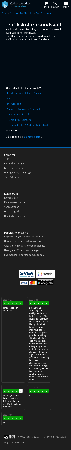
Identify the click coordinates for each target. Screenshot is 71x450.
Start (4, 13)
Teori (7, 158)
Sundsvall (46, 13)
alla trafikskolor (32, 136)
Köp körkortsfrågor (14, 163)
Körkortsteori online (14, 202)
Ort (37, 13)
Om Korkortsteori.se (14, 215)
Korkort (13, 13)
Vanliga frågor (11, 206)
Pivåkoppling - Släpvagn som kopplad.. (24, 254)
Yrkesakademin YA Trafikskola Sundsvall (27, 125)
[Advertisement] (36, 63)
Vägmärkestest (12, 177)
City (9, 98)
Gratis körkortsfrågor (15, 167)
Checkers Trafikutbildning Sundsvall (25, 92)
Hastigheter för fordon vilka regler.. (22, 250)
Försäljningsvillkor (13, 211)
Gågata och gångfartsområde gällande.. (24, 245)
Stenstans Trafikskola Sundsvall (23, 109)
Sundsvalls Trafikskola (18, 114)
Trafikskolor (27, 13)
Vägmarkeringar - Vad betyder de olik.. (24, 236)
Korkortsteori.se (38, 437)
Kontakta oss (11, 197)
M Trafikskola (14, 103)
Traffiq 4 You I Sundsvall (19, 119)
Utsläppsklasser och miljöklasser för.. (23, 241)
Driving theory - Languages (18, 172)
